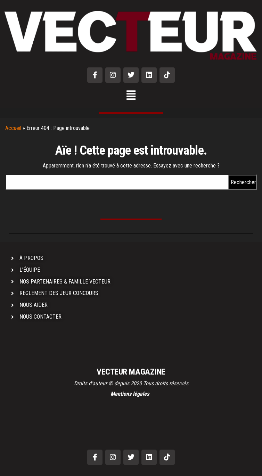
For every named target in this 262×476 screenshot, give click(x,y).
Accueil (13, 128)
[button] (131, 96)
